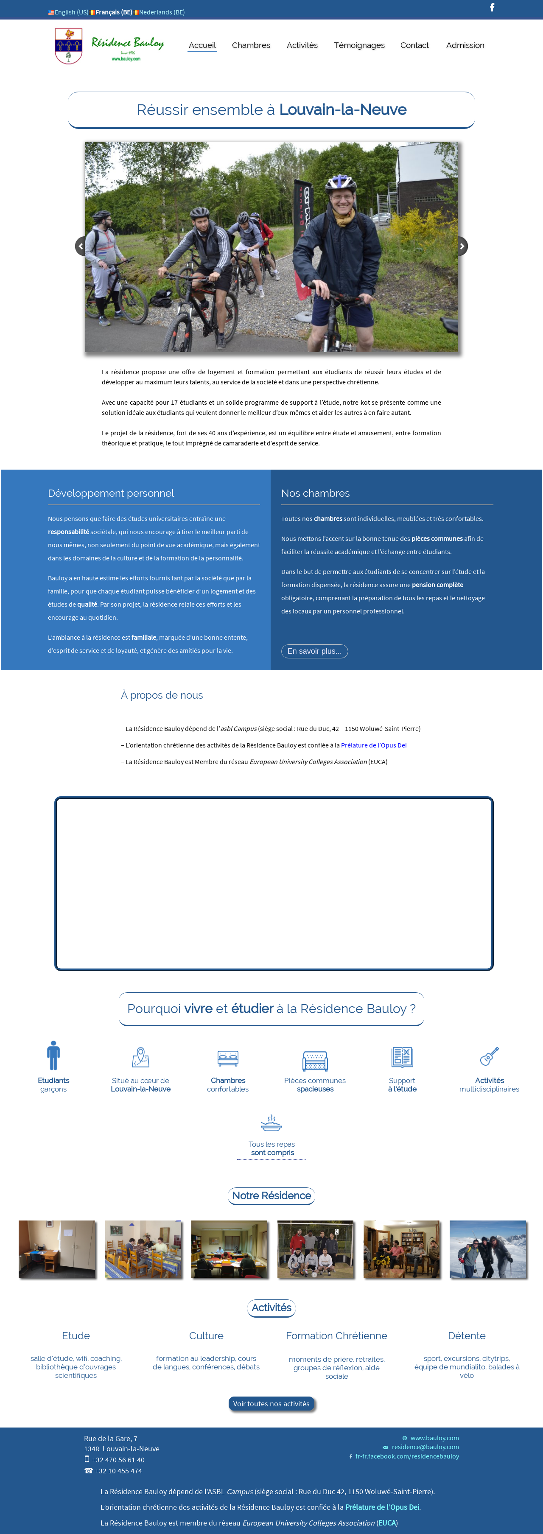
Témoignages (359, 45)
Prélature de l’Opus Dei (374, 745)
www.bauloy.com (430, 1437)
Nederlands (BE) (158, 12)
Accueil (202, 45)
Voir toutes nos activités (271, 1403)
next (463, 246)
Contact (414, 45)
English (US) (68, 12)
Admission (465, 45)
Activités (302, 45)
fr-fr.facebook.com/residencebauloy (407, 1456)
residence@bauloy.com (420, 1446)
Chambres (251, 45)
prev (80, 246)
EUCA (387, 1523)
